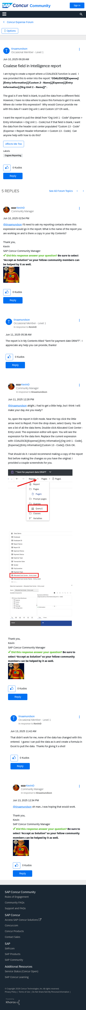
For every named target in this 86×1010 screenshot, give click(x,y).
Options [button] (11, 30)
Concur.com (11, 925)
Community (40, 6)
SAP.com (9, 948)
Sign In (77, 5)
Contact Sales (12, 937)
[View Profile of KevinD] (20, 207)
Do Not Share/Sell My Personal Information (50, 992)
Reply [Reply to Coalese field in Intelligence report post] (13, 176)
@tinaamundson (12, 224)
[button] (79, 49)
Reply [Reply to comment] (13, 300)
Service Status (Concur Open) (21, 971)
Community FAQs (14, 902)
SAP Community (14, 959)
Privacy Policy (11, 992)
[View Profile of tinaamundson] (19, 48)
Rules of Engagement (17, 896)
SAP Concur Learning (17, 977)
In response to (25, 327)
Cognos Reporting (13, 155)
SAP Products (12, 954)
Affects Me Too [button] (13, 144)
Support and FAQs (15, 908)
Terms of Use (24, 992)
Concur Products (14, 931)
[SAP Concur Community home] (15, 5)
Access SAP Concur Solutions (23, 919)
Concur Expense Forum (20, 22)
